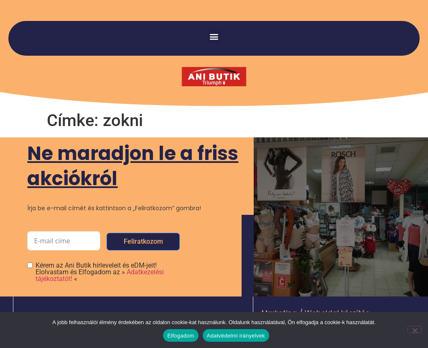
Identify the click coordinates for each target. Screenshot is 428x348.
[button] (214, 36)
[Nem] (415, 329)
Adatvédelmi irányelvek (236, 336)
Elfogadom (180, 336)
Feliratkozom (143, 241)
